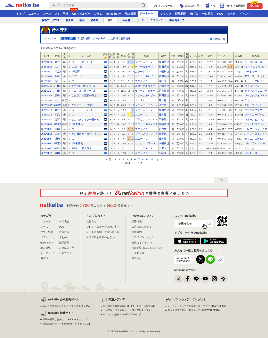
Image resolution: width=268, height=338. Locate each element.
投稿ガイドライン (142, 242)
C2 (72, 81)
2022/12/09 (47, 109)
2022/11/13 (47, 143)
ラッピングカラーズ (146, 90)
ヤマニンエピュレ (254, 138)
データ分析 (99, 38)
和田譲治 (164, 61)
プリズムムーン (144, 61)
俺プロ (194, 13)
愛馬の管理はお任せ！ (65, 319)
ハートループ (252, 71)
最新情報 (125, 38)
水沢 (57, 81)
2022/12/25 (47, 85)
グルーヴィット (253, 105)
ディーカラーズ (144, 66)
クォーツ (249, 100)
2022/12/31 (47, 81)
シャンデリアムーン (146, 105)
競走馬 (69, 20)
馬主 (109, 20)
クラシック (156, 20)
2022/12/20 (47, 95)
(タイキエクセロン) (255, 66)
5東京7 (57, 124)
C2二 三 (76, 76)
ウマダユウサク (253, 109)
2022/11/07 (47, 152)
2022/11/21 (47, 129)
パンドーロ (250, 152)
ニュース (33, 13)
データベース (148, 13)
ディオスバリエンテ (255, 90)
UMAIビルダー (81, 13)
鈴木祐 (162, 100)
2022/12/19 (47, 100)
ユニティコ (141, 81)
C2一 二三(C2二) (81, 109)
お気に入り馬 (66, 247)
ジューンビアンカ (254, 119)
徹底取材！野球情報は (129, 306)
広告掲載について (142, 226)
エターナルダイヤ (145, 85)
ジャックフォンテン (255, 95)
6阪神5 (57, 105)
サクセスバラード (145, 143)
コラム (98, 13)
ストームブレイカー (255, 81)
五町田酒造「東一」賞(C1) (86, 133)
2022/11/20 (47, 133)
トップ (20, 13)
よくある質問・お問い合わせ (102, 232)
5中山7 (57, 90)
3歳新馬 (75, 71)
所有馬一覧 (219, 39)
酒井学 (162, 105)
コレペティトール (254, 143)
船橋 (57, 76)
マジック (249, 148)
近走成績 (68, 38)
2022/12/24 (47, 90)
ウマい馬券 (46, 232)
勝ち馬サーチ (176, 20)
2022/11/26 (47, 124)
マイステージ (252, 85)
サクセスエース (144, 148)
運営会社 (137, 258)
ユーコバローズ (253, 61)
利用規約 (137, 232)
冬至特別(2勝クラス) (83, 85)
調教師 (94, 20)
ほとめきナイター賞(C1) (85, 119)
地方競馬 (130, 13)
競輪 (254, 5)
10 (151, 159)
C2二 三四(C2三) (81, 61)
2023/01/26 (47, 61)
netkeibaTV (113, 13)
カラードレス (142, 71)
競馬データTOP (51, 20)
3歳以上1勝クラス (81, 148)
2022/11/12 (47, 148)
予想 (65, 13)
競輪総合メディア (66, 323)
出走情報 (113, 38)
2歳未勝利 (77, 124)
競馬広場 (64, 232)
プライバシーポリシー (144, 237)
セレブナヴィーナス (255, 129)
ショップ (165, 13)
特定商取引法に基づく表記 (147, 247)
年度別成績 (84, 38)
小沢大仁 (164, 148)
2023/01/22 (47, 71)
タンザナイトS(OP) (82, 105)
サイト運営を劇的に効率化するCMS (194, 310)
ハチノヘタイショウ (255, 133)
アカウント (65, 252)
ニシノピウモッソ (254, 124)
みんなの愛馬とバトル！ (66, 306)
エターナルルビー (145, 76)
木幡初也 (164, 71)
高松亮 (162, 81)
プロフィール (51, 38)
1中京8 (57, 71)
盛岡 (57, 129)
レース (47, 13)
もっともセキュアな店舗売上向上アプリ (197, 306)
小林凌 (162, 152)
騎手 (82, 20)
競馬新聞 (180, 13)
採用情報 (137, 221)
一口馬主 (207, 13)
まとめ (231, 13)
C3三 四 (76, 66)
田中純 (162, 119)
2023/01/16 (47, 76)
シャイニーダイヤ (254, 114)
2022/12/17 (47, 105)
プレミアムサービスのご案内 (102, 226)
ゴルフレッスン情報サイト (128, 310)
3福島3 (57, 148)
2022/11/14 (47, 138)
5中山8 (57, 85)
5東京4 (57, 143)
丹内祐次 (164, 90)
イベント (245, 13)
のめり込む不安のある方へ (101, 237)
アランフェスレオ (254, 76)
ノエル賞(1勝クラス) (83, 90)
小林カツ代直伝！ (122, 314)
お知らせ (91, 221)
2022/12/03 (47, 119)
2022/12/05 (47, 114)
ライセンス (138, 252)
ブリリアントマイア (146, 119)
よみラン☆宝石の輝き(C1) (86, 95)
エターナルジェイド (146, 124)
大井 (57, 61)
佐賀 (57, 119)
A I (57, 13)
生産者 (126, 20)
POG (220, 13)
